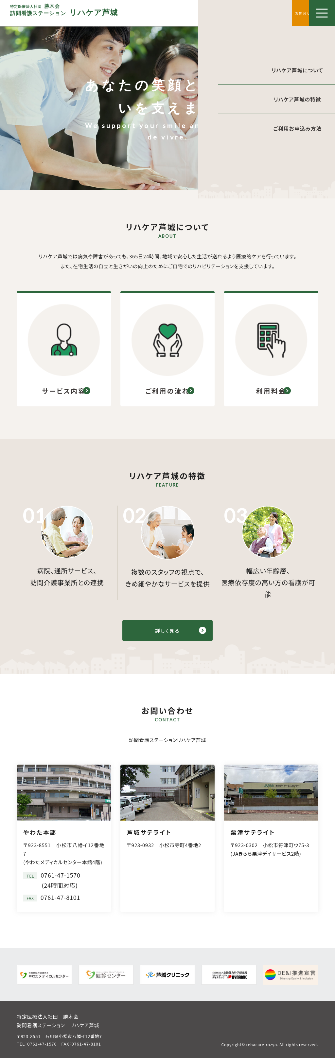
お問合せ (295, 13)
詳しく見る (167, 629)
